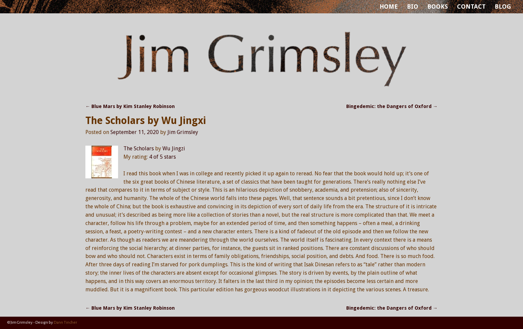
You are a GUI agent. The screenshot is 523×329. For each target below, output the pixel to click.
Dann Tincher (65, 322)
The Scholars (138, 148)
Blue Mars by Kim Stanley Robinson (130, 106)
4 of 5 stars (162, 157)
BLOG (503, 6)
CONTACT (471, 6)
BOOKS (437, 6)
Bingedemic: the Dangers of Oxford (392, 106)
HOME (389, 6)
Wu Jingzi (173, 148)
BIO (412, 6)
